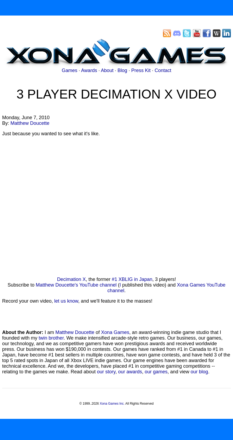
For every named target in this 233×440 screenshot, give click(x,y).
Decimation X (71, 279)
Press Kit (141, 70)
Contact (163, 70)
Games (69, 70)
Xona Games (115, 332)
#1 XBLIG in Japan (132, 279)
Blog (122, 70)
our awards (130, 371)
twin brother (51, 338)
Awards (89, 70)
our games (156, 371)
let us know (66, 301)
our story (106, 371)
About (107, 70)
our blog (199, 371)
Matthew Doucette (29, 123)
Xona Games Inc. (112, 403)
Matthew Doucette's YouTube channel (76, 285)
